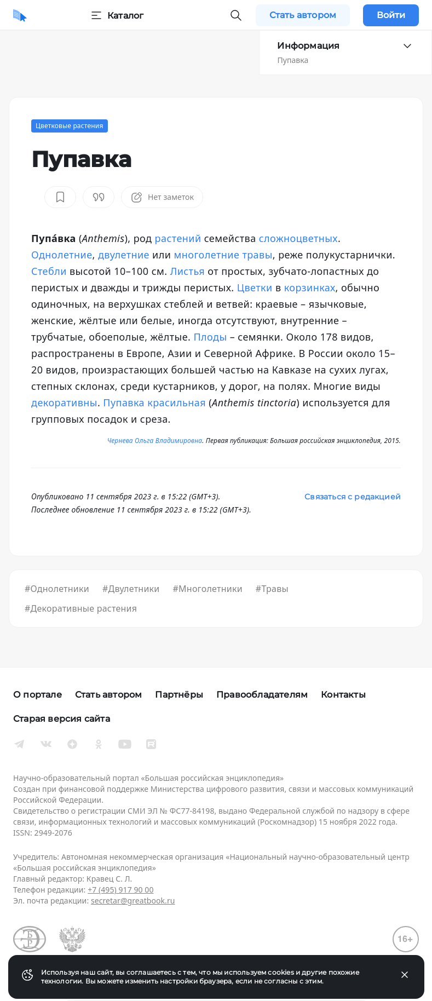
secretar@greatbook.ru (133, 900)
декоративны (64, 402)
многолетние (207, 254)
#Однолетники (57, 589)
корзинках (310, 287)
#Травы (272, 589)
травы (257, 254)
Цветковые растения (69, 125)
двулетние (123, 254)
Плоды (210, 336)
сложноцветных (298, 238)
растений (178, 238)
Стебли (49, 271)
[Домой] (20, 15)
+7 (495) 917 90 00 (120, 889)
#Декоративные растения (81, 608)
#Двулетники (131, 589)
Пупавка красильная (154, 402)
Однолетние (62, 254)
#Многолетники (207, 589)
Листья (187, 271)
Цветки (255, 287)
